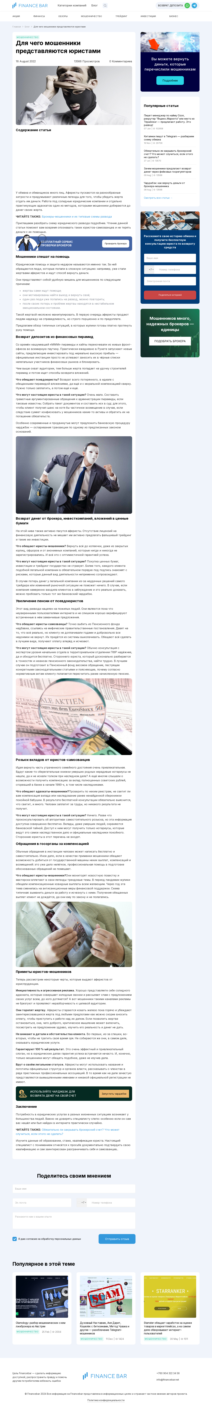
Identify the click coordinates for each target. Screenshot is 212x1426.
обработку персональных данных (61, 1246)
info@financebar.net (168, 1389)
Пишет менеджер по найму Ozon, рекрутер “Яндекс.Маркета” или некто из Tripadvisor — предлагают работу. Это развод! (168, 121)
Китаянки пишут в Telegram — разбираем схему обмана (164, 139)
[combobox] (82, 1210)
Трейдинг (138, 16)
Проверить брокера (115, 247)
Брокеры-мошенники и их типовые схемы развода (77, 219)
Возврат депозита (170, 5)
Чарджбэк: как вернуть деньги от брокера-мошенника (167, 191)
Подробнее (170, 80)
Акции (17, 16)
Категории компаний (72, 5)
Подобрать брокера (170, 350)
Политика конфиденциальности (106, 1410)
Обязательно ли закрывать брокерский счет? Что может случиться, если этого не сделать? (167, 156)
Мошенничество (103, 16)
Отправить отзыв (114, 1246)
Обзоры (71, 16)
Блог (94, 5)
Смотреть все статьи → (158, 205)
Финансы (43, 16)
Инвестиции (170, 16)
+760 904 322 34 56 (168, 1383)
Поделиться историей (170, 304)
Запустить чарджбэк (113, 1100)
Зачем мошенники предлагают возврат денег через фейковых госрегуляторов (165, 175)
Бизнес (199, 16)
